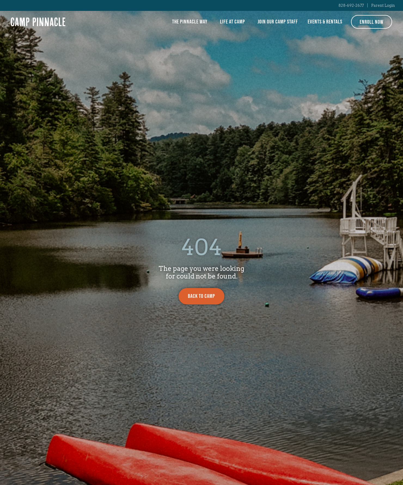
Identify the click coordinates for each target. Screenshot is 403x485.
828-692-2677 (351, 5)
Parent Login (383, 5)
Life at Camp (234, 22)
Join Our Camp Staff (278, 22)
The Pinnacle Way (191, 22)
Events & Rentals (325, 22)
